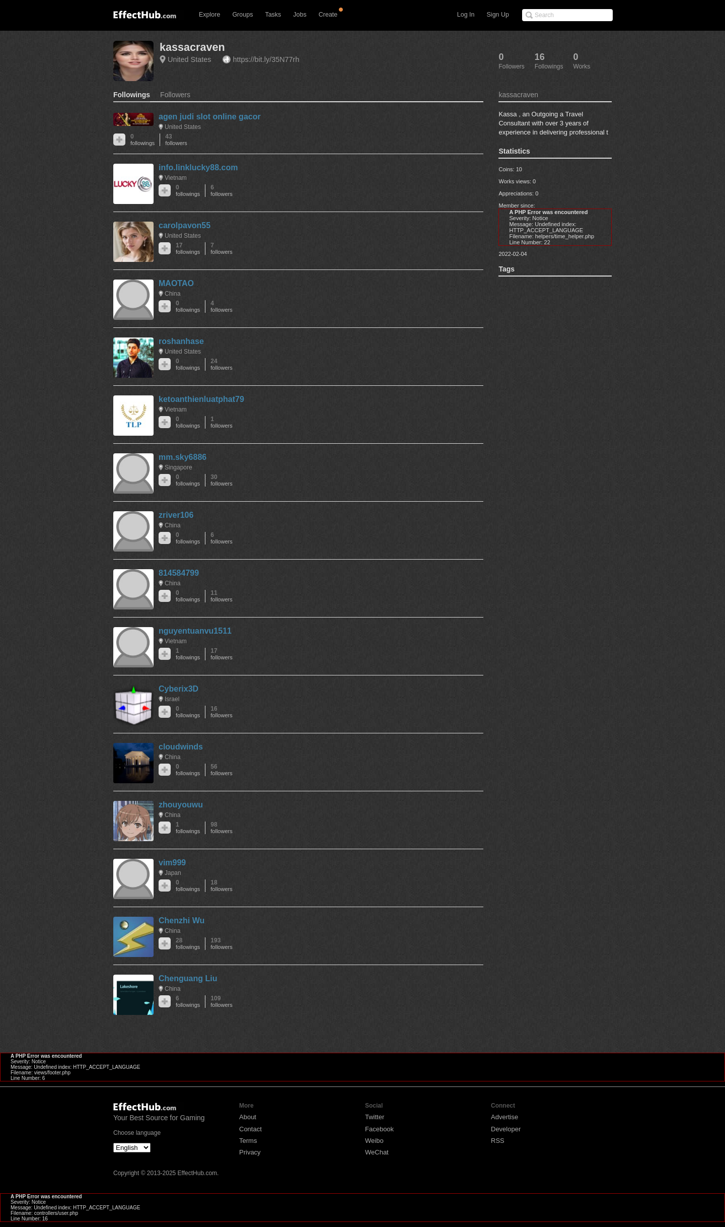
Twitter (374, 1117)
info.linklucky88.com (198, 167)
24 (221, 364)
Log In (466, 14)
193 (221, 943)
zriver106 (176, 515)
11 (221, 596)
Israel (172, 699)
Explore (209, 14)
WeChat (377, 1152)
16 (221, 712)
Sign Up (498, 14)
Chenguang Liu (188, 978)
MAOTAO (176, 283)
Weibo (374, 1140)
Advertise (504, 1117)
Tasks (273, 14)
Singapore (178, 467)
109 (221, 1001)
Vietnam (176, 177)
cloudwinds (181, 746)
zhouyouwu (181, 804)
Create (328, 14)
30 (221, 480)
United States (189, 59)
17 (188, 248)
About (247, 1117)
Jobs (299, 14)
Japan (173, 872)
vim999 (172, 862)
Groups (242, 14)
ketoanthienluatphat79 (201, 399)
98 (221, 828)
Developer (506, 1129)
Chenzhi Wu (181, 920)
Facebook (379, 1129)
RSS (497, 1140)
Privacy (250, 1152)
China (172, 293)
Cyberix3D (178, 689)
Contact (250, 1129)
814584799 (179, 573)
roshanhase (181, 341)
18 (221, 885)
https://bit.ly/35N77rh (266, 59)
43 (176, 139)
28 (188, 943)
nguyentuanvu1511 (195, 631)
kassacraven (192, 47)
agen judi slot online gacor (210, 116)
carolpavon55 (184, 225)
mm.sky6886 (182, 457)
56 (221, 770)
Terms (248, 1140)
